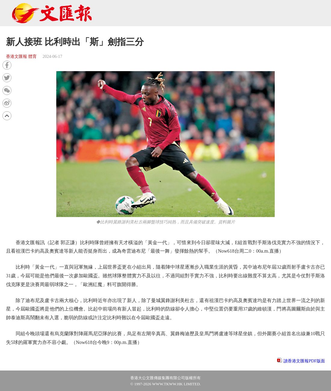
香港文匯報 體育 (21, 56)
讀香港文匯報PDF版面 (304, 361)
